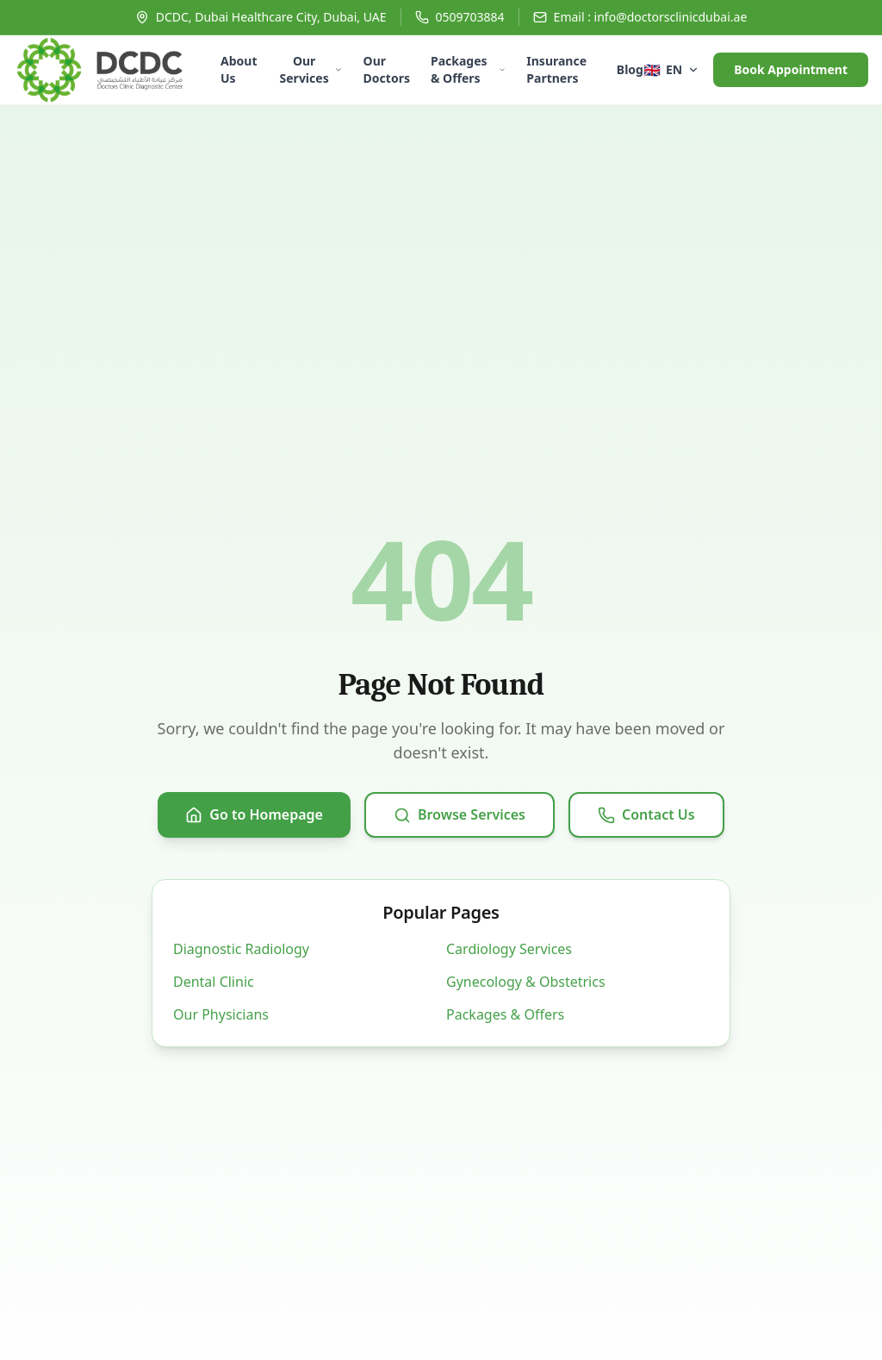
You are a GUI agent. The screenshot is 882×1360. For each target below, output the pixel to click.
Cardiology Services (509, 948)
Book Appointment (791, 69)
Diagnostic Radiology (241, 948)
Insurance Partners (556, 69)
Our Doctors (386, 69)
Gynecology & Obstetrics (526, 981)
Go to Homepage (254, 814)
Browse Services (459, 814)
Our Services (311, 69)
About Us (238, 69)
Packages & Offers (468, 69)
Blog (630, 69)
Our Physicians (221, 1014)
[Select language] (671, 69)
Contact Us (646, 814)
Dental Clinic (213, 981)
